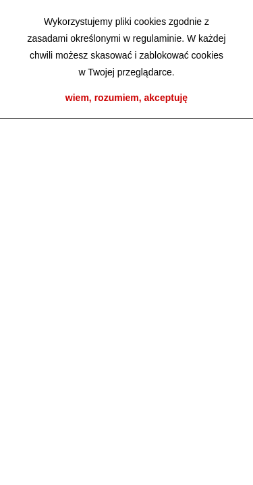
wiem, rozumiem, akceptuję (126, 97)
